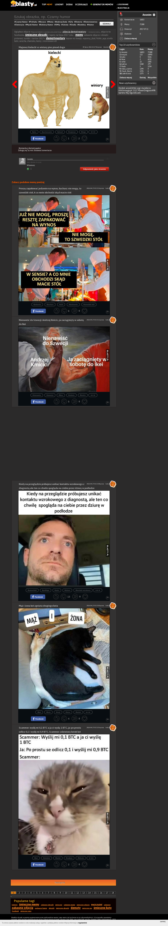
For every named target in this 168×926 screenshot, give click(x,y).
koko (123, 57)
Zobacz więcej (130, 38)
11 (72, 893)
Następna (112, 77)
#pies (34, 132)
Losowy (59, 4)
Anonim (124, 52)
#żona (68, 712)
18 (113, 893)
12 (78, 893)
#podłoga (45, 590)
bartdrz (122, 93)
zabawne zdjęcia (22, 907)
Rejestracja (123, 8)
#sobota (71, 395)
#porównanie (47, 132)
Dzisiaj (143, 78)
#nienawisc (37, 395)
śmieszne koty (103, 907)
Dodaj (69, 4)
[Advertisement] (64, 425)
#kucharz (50, 304)
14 (89, 893)
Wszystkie (152, 78)
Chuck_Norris (126, 71)
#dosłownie (73, 304)
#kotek (78, 712)
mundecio (146, 88)
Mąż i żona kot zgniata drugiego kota (38, 605)
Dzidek (122, 88)
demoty (76, 907)
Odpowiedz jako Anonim (94, 169)
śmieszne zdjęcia (83, 905)
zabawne (107, 905)
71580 (142, 24)
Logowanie (123, 4)
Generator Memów (101, 4)
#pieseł (60, 132)
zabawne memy (69, 905)
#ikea (61, 395)
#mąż (58, 712)
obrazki (51, 908)
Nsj (127, 93)
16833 (142, 20)
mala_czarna (126, 69)
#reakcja (69, 858)
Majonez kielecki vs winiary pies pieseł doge (42, 47)
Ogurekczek (135, 93)
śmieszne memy (29, 904)
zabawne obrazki (47, 905)
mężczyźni (96, 904)
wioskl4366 (131, 88)
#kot (39, 712)
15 (95, 893)
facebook (15, 911)
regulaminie (82, 923)
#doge (83, 132)
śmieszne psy (87, 908)
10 (66, 893)
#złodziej (46, 858)
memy (79, 34)
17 (107, 893)
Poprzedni (16, 77)
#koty (48, 712)
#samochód (32, 590)
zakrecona (126, 73)
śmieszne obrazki (36, 34)
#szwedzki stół (89, 304)
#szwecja (49, 395)
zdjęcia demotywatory (74, 31)
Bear (123, 59)
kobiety (15, 905)
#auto (57, 590)
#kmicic (83, 395)
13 (83, 893)
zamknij (162, 921)
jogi (139, 88)
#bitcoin (81, 858)
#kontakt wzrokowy (83, 590)
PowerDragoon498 (146, 90)
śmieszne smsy (25, 911)
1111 (135, 90)
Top (47, 4)
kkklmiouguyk (125, 90)
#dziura (67, 590)
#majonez (72, 132)
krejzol (124, 55)
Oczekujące (81, 4)
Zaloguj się (22, 150)
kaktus (124, 64)
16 (101, 893)
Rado (123, 66)
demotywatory (55, 38)
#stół (61, 304)
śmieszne (58, 905)
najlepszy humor (41, 908)
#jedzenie (37, 304)
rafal (123, 62)
